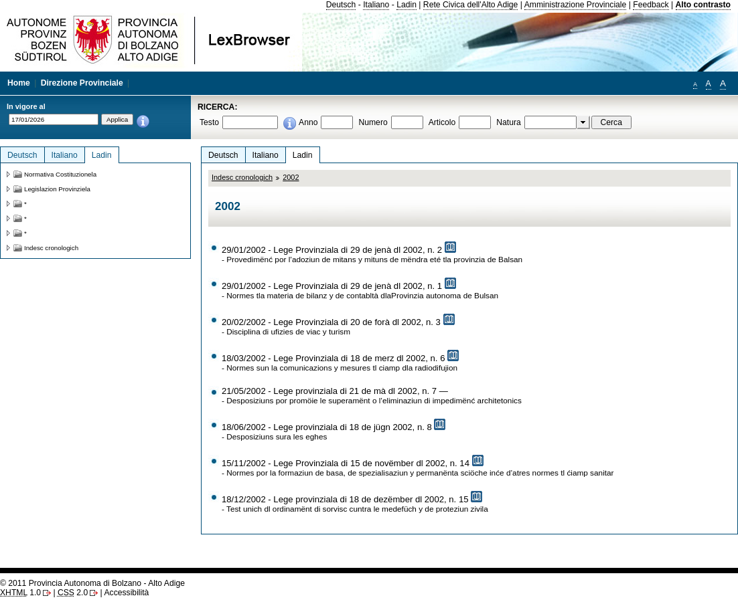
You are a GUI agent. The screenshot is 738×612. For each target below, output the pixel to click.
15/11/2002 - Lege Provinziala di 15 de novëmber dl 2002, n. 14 (345, 463)
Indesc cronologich (242, 177)
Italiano (376, 4)
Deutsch (341, 4)
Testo (209, 122)
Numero (372, 122)
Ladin (406, 4)
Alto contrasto (703, 4)
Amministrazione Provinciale (575, 4)
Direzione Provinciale (82, 83)
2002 (291, 177)
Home (18, 83)
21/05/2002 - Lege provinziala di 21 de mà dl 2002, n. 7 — (335, 391)
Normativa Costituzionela (60, 174)
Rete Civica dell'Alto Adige (470, 4)
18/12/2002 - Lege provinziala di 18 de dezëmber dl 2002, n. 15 (345, 499)
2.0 (73, 592)
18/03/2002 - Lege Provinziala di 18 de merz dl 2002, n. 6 (333, 358)
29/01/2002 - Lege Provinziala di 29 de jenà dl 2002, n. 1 (332, 286)
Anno (308, 122)
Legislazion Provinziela (57, 189)
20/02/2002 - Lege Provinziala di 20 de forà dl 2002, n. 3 (331, 322)
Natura (508, 122)
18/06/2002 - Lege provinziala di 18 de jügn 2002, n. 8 (327, 427)
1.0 (20, 592)
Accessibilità (126, 592)
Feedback (650, 4)
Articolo (442, 122)
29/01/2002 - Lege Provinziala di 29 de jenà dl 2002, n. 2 (332, 250)
